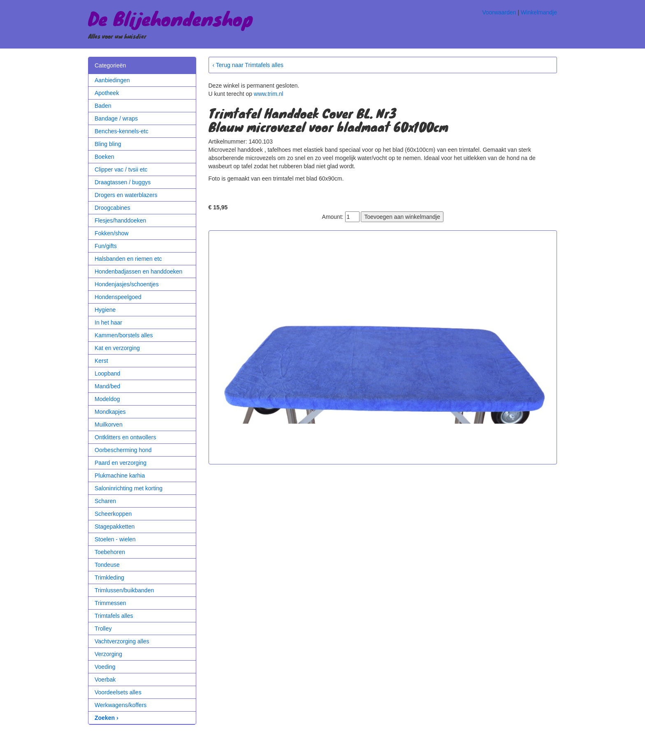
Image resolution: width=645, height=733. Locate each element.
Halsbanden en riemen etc (128, 258)
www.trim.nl (268, 93)
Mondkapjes (110, 411)
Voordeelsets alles (118, 692)
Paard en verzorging (120, 462)
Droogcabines (112, 207)
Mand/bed (107, 386)
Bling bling (108, 144)
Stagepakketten (115, 526)
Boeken (104, 156)
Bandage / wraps (116, 118)
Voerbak (105, 679)
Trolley (103, 628)
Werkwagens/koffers (120, 705)
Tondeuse (107, 564)
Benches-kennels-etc (121, 131)
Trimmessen (110, 603)
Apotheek (107, 93)
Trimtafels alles (114, 615)
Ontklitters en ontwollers (125, 437)
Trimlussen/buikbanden (124, 590)
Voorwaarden (499, 12)
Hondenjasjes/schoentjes (127, 284)
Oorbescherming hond (123, 450)
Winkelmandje (539, 12)
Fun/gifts (106, 246)
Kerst (101, 360)
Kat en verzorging (117, 348)
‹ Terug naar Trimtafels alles (248, 65)
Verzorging (108, 654)
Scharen (105, 501)
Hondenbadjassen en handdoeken (138, 271)
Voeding (105, 666)
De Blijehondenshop (170, 18)
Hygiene (105, 309)
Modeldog (107, 399)
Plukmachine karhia (120, 475)
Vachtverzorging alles (122, 641)
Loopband (107, 373)
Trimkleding (109, 577)
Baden (103, 105)
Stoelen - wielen (115, 539)
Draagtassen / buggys (123, 182)
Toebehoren (110, 552)
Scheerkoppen (113, 513)
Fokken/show (111, 233)
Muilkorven (109, 424)
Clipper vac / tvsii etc (121, 169)
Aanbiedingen (112, 80)
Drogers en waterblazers (126, 195)
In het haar (108, 322)
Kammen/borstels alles (124, 335)
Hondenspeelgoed (118, 297)
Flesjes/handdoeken (120, 220)
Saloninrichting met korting (128, 488)
